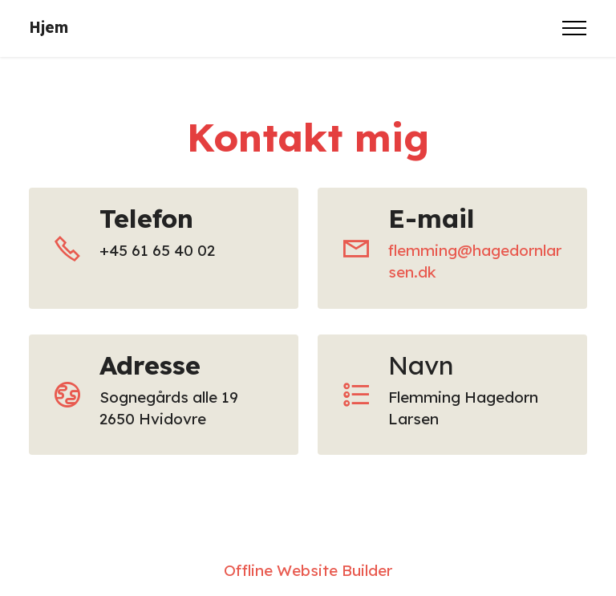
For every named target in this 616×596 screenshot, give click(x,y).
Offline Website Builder (308, 570)
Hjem (48, 27)
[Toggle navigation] (574, 28)
